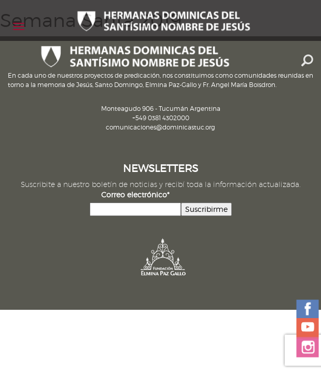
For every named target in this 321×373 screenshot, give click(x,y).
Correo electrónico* (135, 194)
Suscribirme (206, 209)
